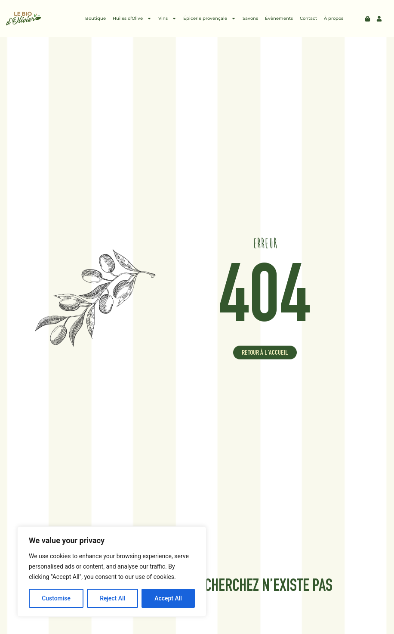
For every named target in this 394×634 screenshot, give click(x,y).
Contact (308, 18)
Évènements (279, 18)
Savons (250, 18)
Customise (56, 598)
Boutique (95, 18)
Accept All (168, 598)
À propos (333, 18)
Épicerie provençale (209, 18)
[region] (111, 571)
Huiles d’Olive (132, 18)
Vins (167, 18)
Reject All (112, 598)
